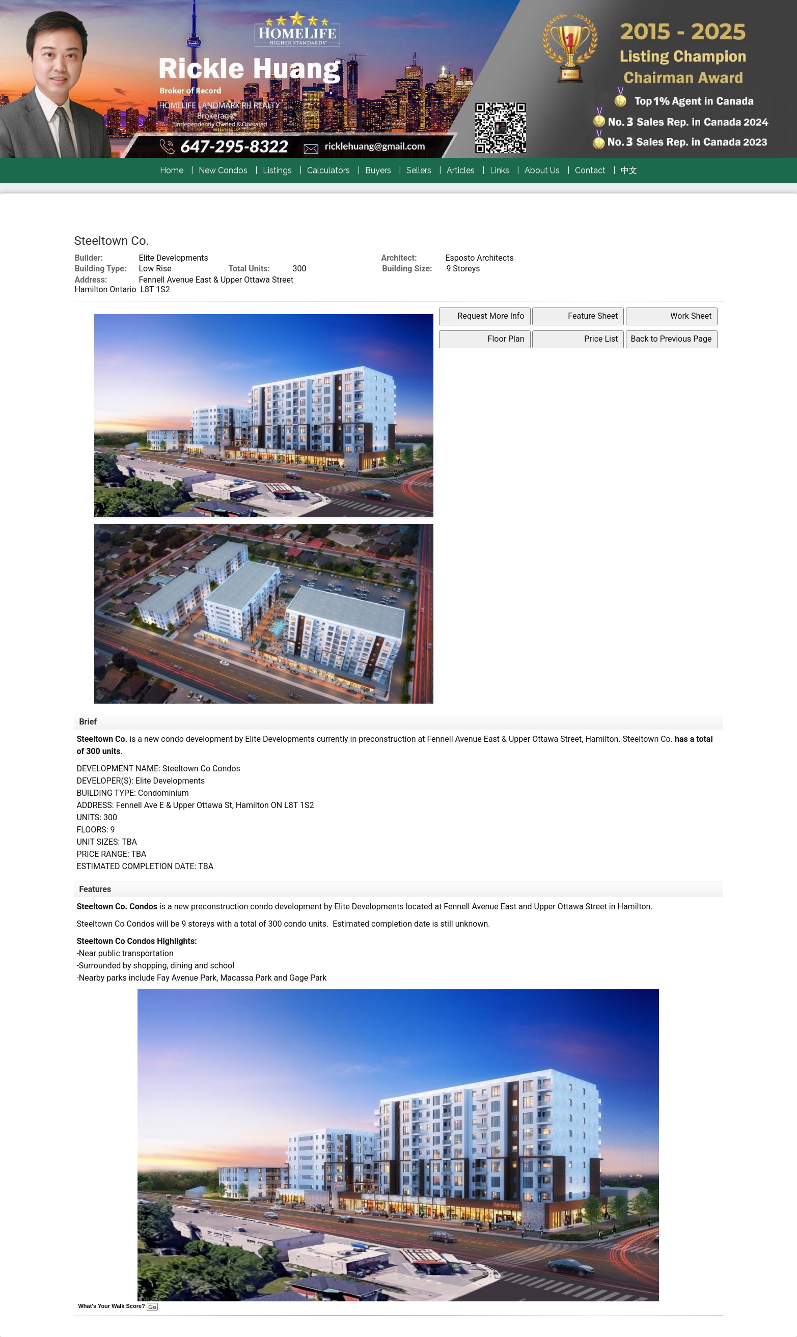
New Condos (223, 170)
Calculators (328, 170)
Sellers (418, 170)
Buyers (378, 170)
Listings (277, 170)
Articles (461, 170)
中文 (629, 170)
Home (171, 170)
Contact (590, 170)
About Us (542, 170)
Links (499, 170)
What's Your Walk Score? (117, 1306)
